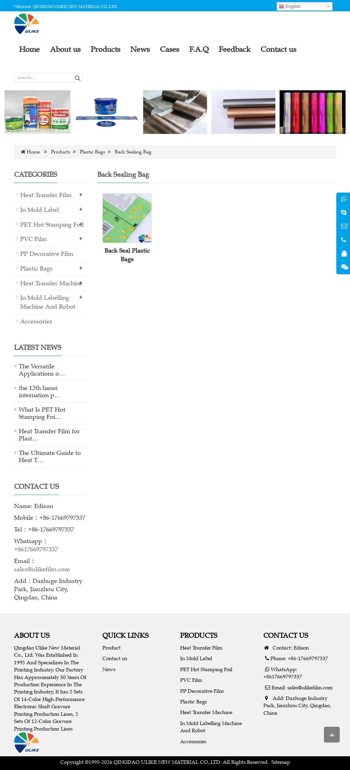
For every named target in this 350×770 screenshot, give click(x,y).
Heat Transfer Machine (51, 283)
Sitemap (281, 762)
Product (111, 647)
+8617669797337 (36, 549)
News (108, 669)
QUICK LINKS (125, 635)
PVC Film (33, 239)
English (289, 6)
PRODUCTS (198, 635)
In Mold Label (39, 210)
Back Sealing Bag (133, 152)
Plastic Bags (92, 152)
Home (33, 152)
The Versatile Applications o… (42, 370)
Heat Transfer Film (46, 195)
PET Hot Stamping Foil (52, 224)
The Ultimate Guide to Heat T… (50, 456)
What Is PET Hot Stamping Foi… (42, 413)
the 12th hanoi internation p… (39, 391)
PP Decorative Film (46, 253)
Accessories (36, 321)
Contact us (114, 658)
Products (60, 152)
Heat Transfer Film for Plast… (49, 434)
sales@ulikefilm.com (42, 569)
